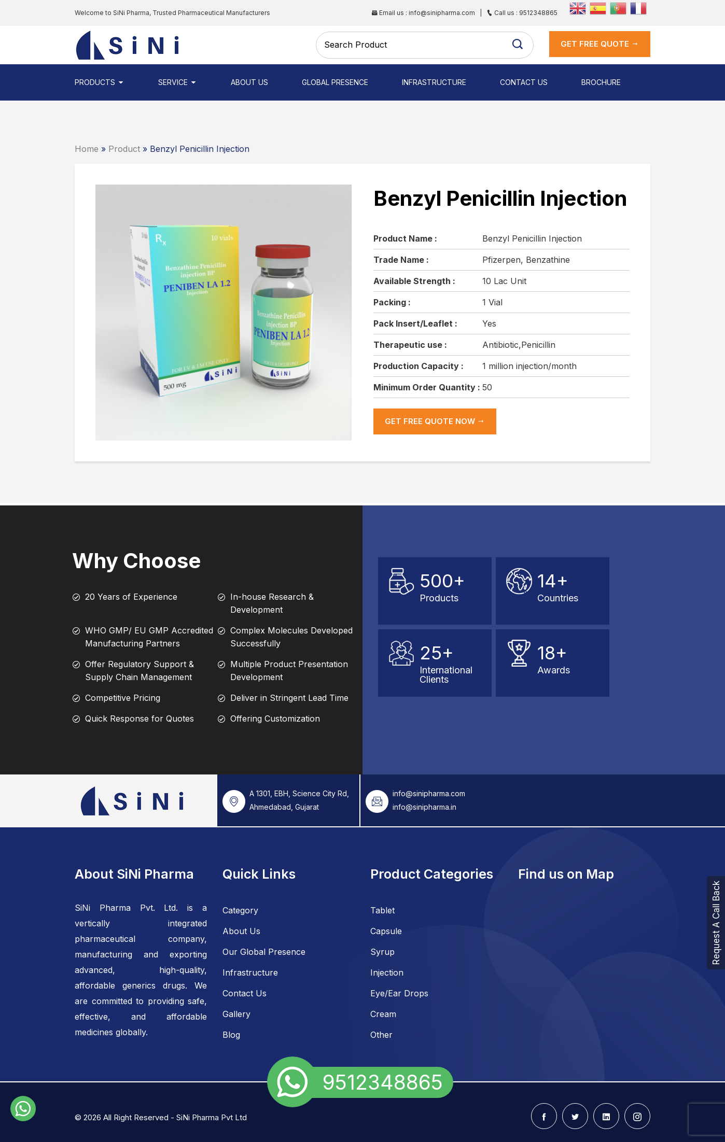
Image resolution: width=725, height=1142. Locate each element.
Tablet (382, 910)
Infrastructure (434, 82)
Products (99, 82)
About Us (249, 82)
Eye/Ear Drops (399, 993)
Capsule (386, 931)
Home (87, 149)
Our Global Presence (263, 952)
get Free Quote (600, 44)
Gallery (236, 1014)
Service (177, 82)
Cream (383, 1014)
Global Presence (335, 82)
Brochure (601, 82)
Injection (386, 972)
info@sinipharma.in (424, 806)
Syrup (382, 952)
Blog (231, 1035)
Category (240, 910)
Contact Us (524, 82)
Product (124, 149)
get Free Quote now (435, 421)
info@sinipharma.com (429, 793)
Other (381, 1035)
